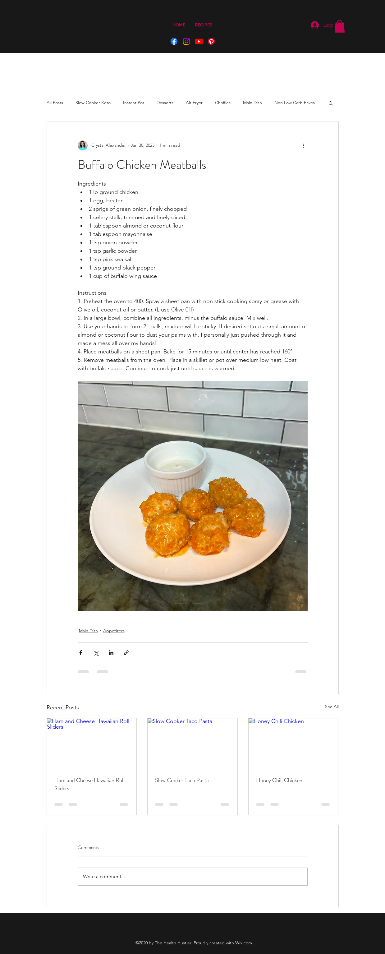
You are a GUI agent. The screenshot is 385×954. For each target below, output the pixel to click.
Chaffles (223, 102)
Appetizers (114, 631)
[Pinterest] (211, 41)
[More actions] (304, 145)
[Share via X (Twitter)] (96, 653)
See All (332, 706)
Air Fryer (194, 102)
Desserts (165, 102)
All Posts (55, 102)
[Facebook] (174, 41)
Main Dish (252, 102)
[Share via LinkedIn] (111, 653)
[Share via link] (126, 653)
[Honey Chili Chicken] (293, 743)
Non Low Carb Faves (294, 102)
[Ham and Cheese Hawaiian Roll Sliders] (92, 743)
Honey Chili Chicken (279, 780)
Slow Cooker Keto (93, 102)
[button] (339, 26)
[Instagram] (186, 41)
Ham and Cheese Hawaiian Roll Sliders (89, 784)
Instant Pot (133, 102)
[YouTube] (199, 41)
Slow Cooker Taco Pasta (182, 780)
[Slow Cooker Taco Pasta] (192, 743)
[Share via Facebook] (81, 653)
